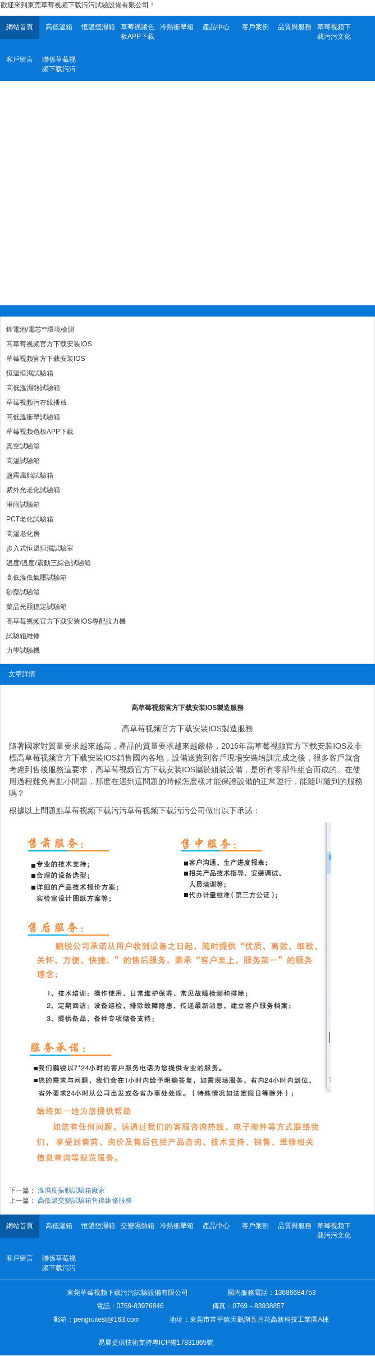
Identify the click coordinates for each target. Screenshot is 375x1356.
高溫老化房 (23, 534)
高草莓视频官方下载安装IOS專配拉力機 (66, 621)
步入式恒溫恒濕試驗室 (40, 548)
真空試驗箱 (23, 446)
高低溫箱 (58, 27)
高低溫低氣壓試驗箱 (36, 577)
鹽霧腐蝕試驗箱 (29, 475)
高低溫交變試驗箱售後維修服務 (85, 1200)
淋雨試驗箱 (23, 505)
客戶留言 (19, 59)
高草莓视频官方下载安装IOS (49, 344)
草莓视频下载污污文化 (334, 31)
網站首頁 (19, 27)
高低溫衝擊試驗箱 (33, 417)
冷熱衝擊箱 (177, 27)
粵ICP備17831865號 (182, 1342)
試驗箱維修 (23, 636)
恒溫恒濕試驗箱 (29, 373)
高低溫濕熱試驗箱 (33, 388)
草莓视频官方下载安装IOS (45, 359)
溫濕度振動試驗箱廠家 (71, 1190)
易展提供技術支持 (125, 1342)
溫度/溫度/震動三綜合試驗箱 (48, 563)
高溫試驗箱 (23, 461)
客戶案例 (255, 27)
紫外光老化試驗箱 (33, 490)
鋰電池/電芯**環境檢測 (40, 329)
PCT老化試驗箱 (29, 519)
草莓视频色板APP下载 (137, 31)
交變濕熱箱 (137, 1226)
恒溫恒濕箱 (98, 27)
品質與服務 (295, 27)
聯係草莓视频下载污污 (59, 64)
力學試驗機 (23, 650)
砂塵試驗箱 (23, 592)
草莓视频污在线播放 (36, 402)
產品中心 (216, 27)
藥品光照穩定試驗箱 (36, 607)
